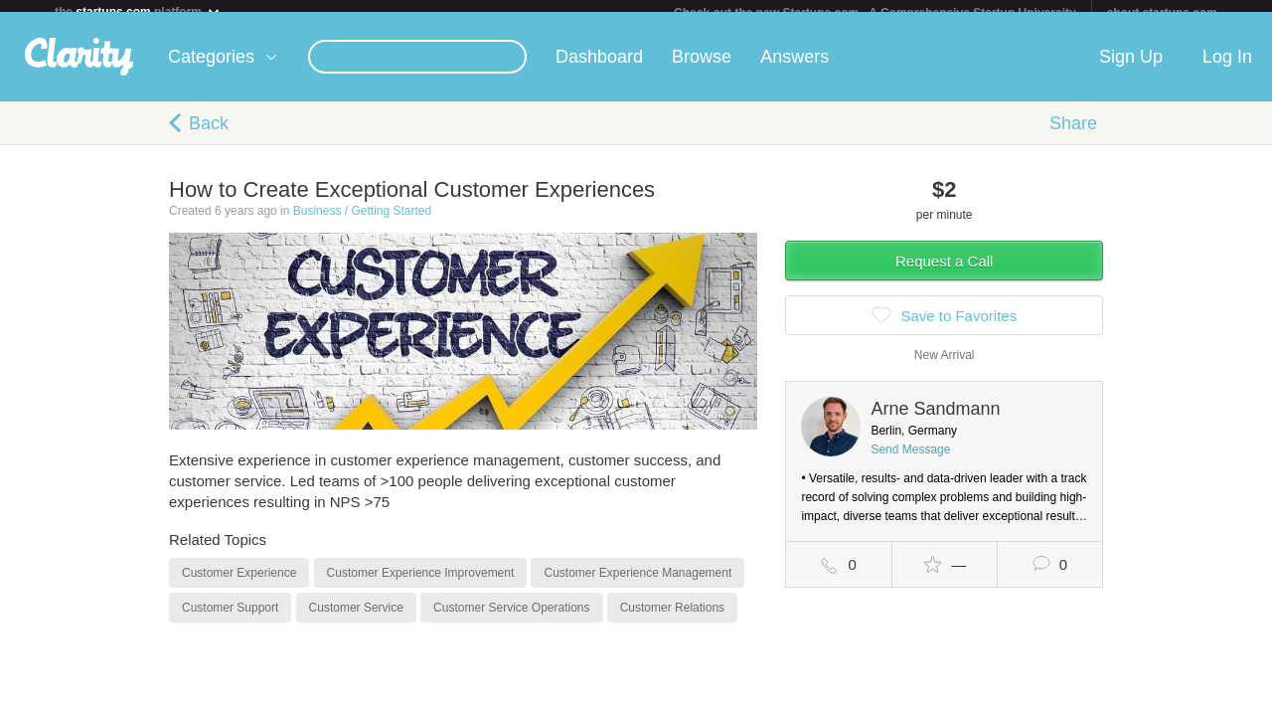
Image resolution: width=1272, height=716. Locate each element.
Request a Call (944, 273)
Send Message (910, 461)
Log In (1227, 69)
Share (1073, 135)
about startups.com (1162, 13)
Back (209, 135)
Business (317, 223)
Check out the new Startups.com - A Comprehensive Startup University (875, 13)
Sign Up (1131, 69)
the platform (138, 11)
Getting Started (391, 223)
